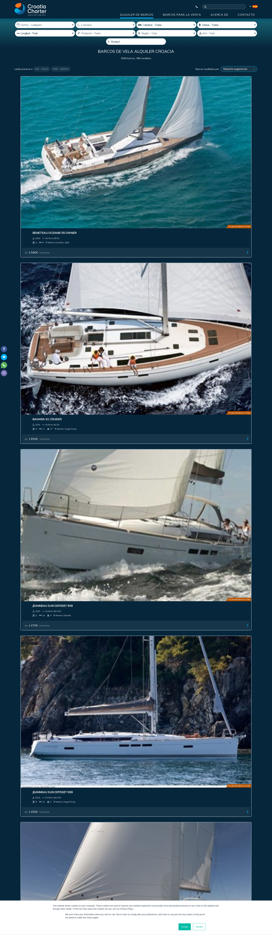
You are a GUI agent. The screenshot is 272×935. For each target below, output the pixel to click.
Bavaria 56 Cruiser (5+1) (221, 341)
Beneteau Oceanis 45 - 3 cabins (42, 633)
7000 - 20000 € (60, 77)
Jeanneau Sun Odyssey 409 (223, 198)
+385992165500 (27, 876)
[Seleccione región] (166, 33)
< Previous (102, 746)
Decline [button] (199, 927)
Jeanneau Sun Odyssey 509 (162, 126)
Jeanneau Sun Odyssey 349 (162, 269)
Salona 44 (149, 633)
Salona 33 (88, 561)
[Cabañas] (166, 25)
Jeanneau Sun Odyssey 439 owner (223, 415)
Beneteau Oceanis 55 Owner (40, 126)
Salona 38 (26, 489)
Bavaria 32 (211, 489)
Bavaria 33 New (92, 341)
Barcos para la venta (182, 14)
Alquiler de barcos (136, 14)
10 (156, 746)
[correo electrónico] (113, 851)
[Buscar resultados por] (238, 77)
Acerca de (219, 14)
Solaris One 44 (91, 633)
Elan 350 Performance (159, 705)
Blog (203, 812)
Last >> (182, 746)
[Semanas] (106, 25)
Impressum (157, 812)
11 (162, 746)
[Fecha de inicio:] (45, 25)
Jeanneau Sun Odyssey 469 (162, 413)
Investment (105, 812)
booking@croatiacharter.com (30, 890)
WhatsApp (20, 880)
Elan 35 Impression (33, 341)
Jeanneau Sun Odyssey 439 (223, 633)
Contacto (246, 14)
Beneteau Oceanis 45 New (38, 198)
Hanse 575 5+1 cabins (158, 341)
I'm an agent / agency (101, 860)
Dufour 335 (27, 561)
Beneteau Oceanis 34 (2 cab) (163, 489)
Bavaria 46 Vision (216, 561)
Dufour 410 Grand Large (161, 198)
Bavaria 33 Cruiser (94, 269)
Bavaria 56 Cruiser (33, 413)
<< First (90, 746)
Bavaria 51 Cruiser (94, 126)
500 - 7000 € (42, 77)
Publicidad (131, 812)
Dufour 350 (212, 269)
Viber (16, 884)
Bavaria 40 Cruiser (33, 705)
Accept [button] (184, 927)
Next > (171, 746)
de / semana (31, 146)
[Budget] (136, 41)
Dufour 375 (89, 705)
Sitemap (246, 812)
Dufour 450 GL (91, 198)
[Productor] (106, 33)
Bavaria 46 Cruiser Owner (100, 413)
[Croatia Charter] (30, 9)
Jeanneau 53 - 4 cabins (159, 561)
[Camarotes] (227, 25)
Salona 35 (211, 705)
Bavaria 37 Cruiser (33, 269)
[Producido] (227, 33)
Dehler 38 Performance (98, 489)
